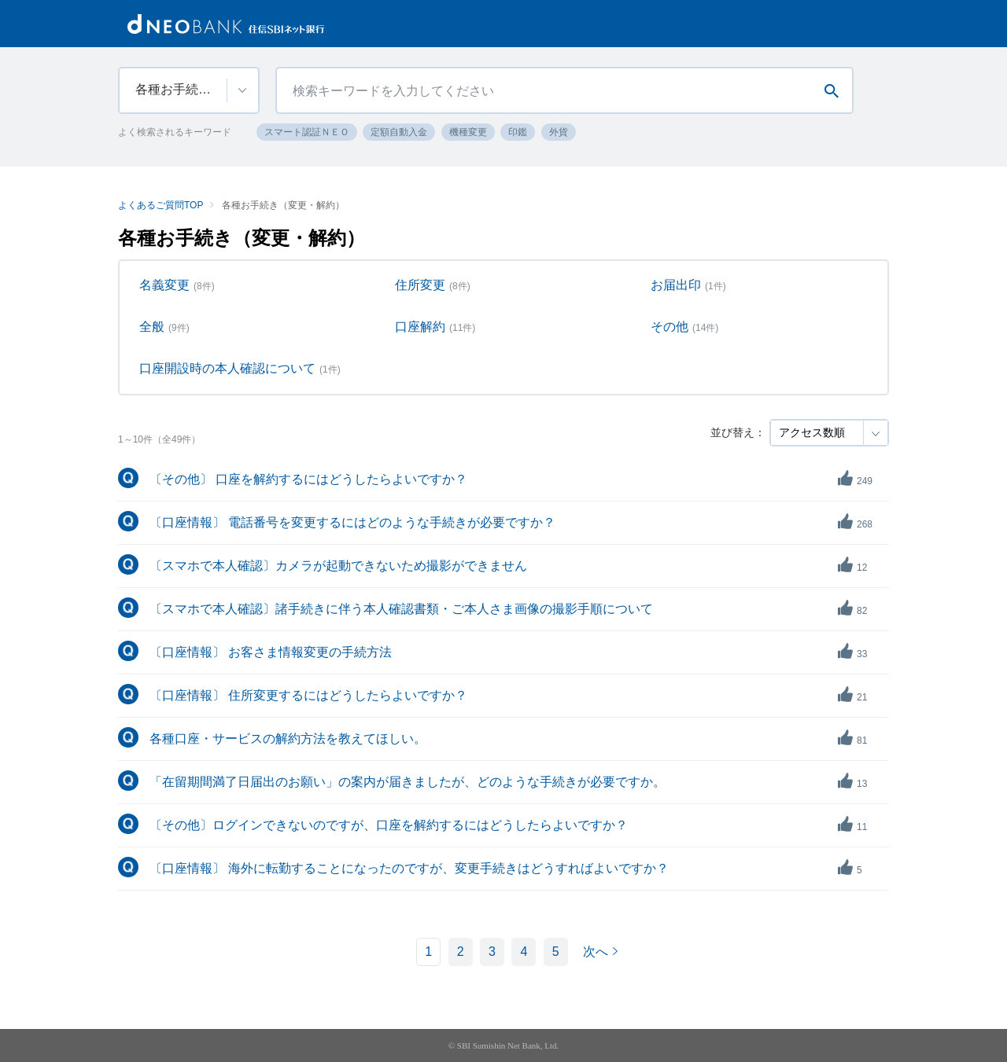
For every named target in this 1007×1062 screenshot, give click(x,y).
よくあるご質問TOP (160, 205)
